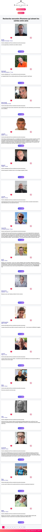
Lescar (2, 417)
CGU (29, 530)
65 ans (5, 323)
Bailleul (2, 135)
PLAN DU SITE (33, 530)
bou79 (2, 259)
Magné (2, 260)
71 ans (11, 72)
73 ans (11, 229)
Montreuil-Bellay (4, 103)
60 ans (6, 197)
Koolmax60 (3, 71)
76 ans (7, 291)
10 (23, 527)
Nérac (2, 323)
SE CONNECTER (21, 12)
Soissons (3, 448)
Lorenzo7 (3, 353)
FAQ (27, 530)
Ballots (2, 386)
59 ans (5, 354)
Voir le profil (21, 51)
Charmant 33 (3, 290)
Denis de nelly (4, 102)
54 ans (6, 166)
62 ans (6, 135)
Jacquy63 (3, 133)
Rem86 (2, 39)
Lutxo (2, 416)
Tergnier (3, 166)
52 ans (6, 260)
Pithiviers (3, 511)
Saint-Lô (3, 197)
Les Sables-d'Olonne (5, 229)
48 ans (6, 480)
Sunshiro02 (3, 447)
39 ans (11, 40)
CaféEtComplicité (4, 322)
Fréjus (2, 354)
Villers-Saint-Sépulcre (5, 72)
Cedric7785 (3, 228)
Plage (2, 479)
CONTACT (39, 530)
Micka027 (3, 165)
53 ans (6, 417)
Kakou (2, 385)
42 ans (7, 448)
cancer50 (3, 196)
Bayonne (3, 480)
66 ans (6, 386)
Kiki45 (2, 510)
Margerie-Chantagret (5, 40)
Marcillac (3, 291)
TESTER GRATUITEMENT (21, 9)
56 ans (9, 103)
